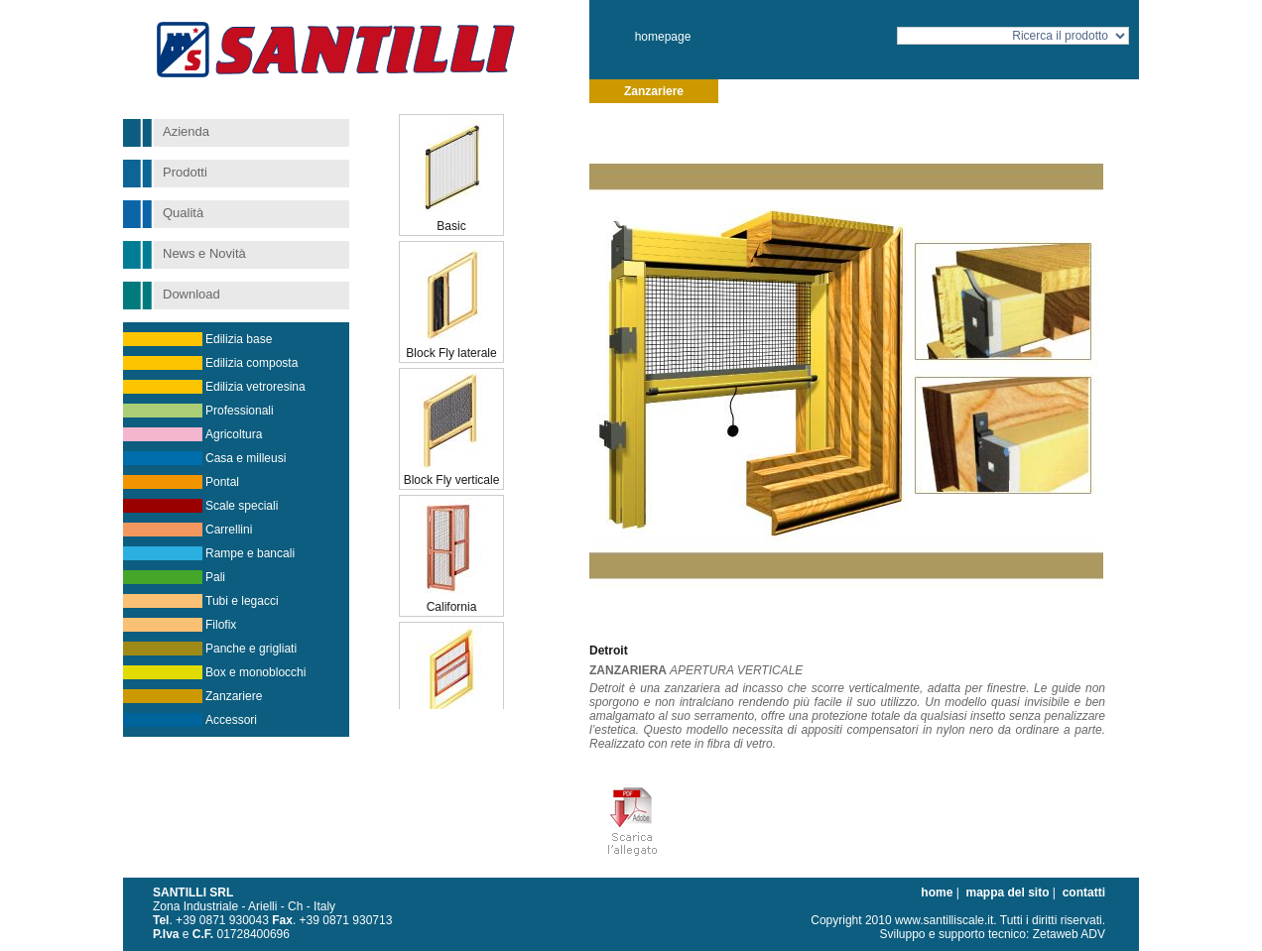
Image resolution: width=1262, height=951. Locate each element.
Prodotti (185, 172)
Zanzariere (233, 696)
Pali (215, 577)
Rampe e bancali (250, 553)
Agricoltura (233, 434)
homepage (663, 37)
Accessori (231, 720)
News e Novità (204, 253)
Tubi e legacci (242, 601)
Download (191, 294)
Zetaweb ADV (1069, 934)
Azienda (186, 131)
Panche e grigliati (251, 648)
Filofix (220, 625)
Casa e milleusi (245, 458)
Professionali (239, 410)
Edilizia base (238, 339)
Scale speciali (241, 506)
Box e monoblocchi (255, 672)
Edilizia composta (251, 363)
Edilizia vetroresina (255, 387)
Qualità (183, 212)
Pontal (222, 482)
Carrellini (228, 529)
